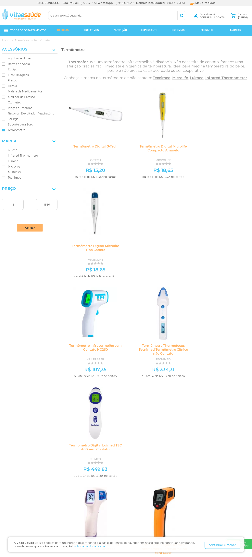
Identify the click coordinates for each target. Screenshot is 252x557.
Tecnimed (14, 177)
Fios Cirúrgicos (18, 75)
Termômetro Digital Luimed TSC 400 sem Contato (220, 248)
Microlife (14, 166)
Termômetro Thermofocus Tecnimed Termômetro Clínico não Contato (156, 250)
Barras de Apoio (19, 64)
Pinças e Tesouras (20, 108)
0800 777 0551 (175, 3)
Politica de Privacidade (89, 546)
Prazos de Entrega (18, 454)
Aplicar (30, 228)
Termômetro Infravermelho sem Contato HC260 (92, 248)
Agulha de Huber (19, 58)
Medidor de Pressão (21, 97)
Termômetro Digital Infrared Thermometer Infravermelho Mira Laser (155, 349)
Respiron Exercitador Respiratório (31, 113)
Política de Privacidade (22, 449)
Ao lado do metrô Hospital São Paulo (95, 461)
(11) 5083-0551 (87, 3)
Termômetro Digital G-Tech (92, 146)
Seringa (13, 119)
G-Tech (12, 150)
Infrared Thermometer (23, 155)
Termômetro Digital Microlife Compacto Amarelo (155, 148)
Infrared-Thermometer (226, 78)
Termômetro (16, 130)
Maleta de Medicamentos (25, 91)
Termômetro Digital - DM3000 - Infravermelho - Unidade (91, 347)
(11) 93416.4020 (123, 3)
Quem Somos (13, 440)
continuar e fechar (222, 545)
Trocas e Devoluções (20, 445)
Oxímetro (14, 102)
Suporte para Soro (20, 124)
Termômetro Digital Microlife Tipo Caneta (220, 148)
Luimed (13, 161)
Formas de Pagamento (20, 458)
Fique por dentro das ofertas (42, 413)
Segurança (12, 463)
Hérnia (12, 86)
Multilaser (14, 172)
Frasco (12, 80)
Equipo (13, 69)
